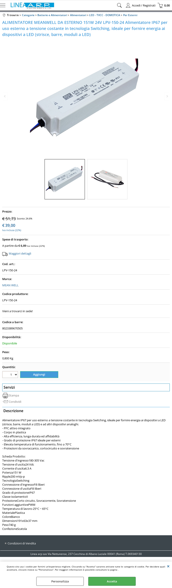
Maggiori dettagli (20, 253)
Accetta (112, 581)
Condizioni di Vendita (22, 543)
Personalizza (60, 581)
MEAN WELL (10, 285)
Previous (5, 96)
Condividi (15, 402)
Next (167, 96)
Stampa (14, 395)
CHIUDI (168, 566)
